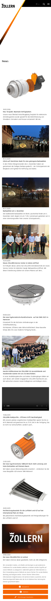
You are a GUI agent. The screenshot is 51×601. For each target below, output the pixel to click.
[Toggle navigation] (48, 4)
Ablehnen (25, 592)
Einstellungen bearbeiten (25, 597)
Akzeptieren (25, 587)
